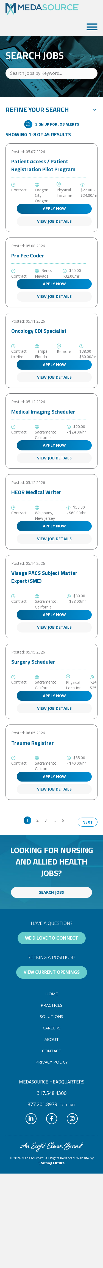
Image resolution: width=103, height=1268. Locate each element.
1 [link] (27, 820)
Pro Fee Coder (27, 255)
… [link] (54, 820)
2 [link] (37, 820)
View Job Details (54, 221)
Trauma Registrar (32, 742)
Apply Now (54, 208)
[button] (90, 27)
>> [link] (72, 820)
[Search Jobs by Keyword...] (51, 73)
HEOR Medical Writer (36, 492)
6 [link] (63, 820)
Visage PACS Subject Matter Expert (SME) (44, 577)
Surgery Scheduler (33, 661)
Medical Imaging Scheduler (43, 411)
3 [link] (45, 820)
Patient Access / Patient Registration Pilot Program (43, 165)
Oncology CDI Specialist (38, 330)
